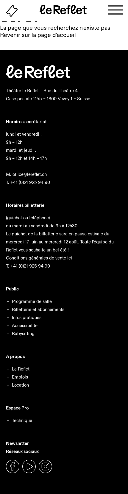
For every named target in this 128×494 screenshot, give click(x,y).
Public (12, 289)
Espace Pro (17, 408)
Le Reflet (20, 369)
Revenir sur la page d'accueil (38, 34)
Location (20, 385)
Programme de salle (32, 301)
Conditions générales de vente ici (39, 258)
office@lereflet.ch (30, 174)
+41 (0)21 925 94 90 (30, 182)
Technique (22, 420)
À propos (15, 356)
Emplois (20, 377)
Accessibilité (25, 325)
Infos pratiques (26, 317)
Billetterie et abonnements (38, 309)
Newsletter (17, 443)
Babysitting (23, 333)
